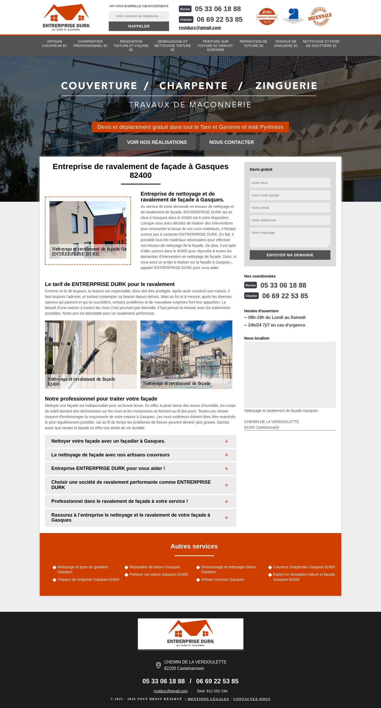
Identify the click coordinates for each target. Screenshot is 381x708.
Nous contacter (231, 142)
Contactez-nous (251, 699)
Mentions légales (208, 699)
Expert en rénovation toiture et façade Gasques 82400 (304, 576)
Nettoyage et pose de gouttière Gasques (83, 569)
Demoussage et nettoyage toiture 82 (172, 45)
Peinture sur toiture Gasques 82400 (159, 574)
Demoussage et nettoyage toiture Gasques (228, 569)
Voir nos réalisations (157, 142)
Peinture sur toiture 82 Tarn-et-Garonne (215, 45)
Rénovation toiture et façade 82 (131, 45)
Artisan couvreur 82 (54, 43)
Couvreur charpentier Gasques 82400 (304, 567)
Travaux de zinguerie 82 (286, 43)
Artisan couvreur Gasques (222, 579)
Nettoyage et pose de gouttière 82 (321, 43)
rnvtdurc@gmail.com (200, 27)
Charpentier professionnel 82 (90, 43)
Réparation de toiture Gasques (155, 567)
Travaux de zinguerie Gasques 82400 (88, 579)
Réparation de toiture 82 (253, 43)
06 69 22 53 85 (220, 19)
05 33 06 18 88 (218, 9)
